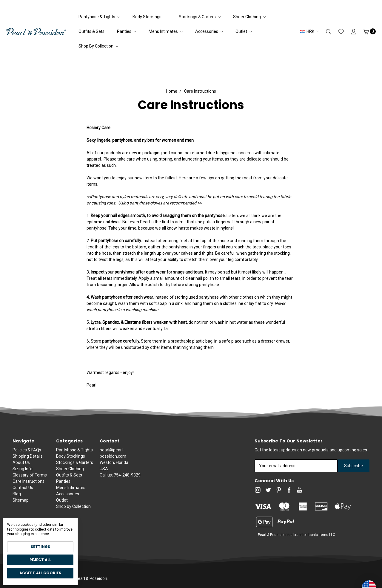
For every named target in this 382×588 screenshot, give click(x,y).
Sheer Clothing (249, 16)
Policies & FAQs (27, 452)
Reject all (40, 559)
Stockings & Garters (200, 16)
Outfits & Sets (91, 31)
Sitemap (21, 503)
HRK (309, 31)
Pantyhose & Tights (99, 16)
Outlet (243, 31)
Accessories (209, 31)
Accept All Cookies (40, 572)
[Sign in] (350, 31)
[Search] (325, 31)
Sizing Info (23, 471)
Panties (126, 31)
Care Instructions (28, 484)
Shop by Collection (98, 46)
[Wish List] (337, 31)
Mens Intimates (166, 31)
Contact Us (23, 490)
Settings (40, 546)
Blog (17, 496)
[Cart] (366, 31)
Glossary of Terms (30, 478)
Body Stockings (149, 16)
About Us (21, 465)
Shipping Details (28, 459)
